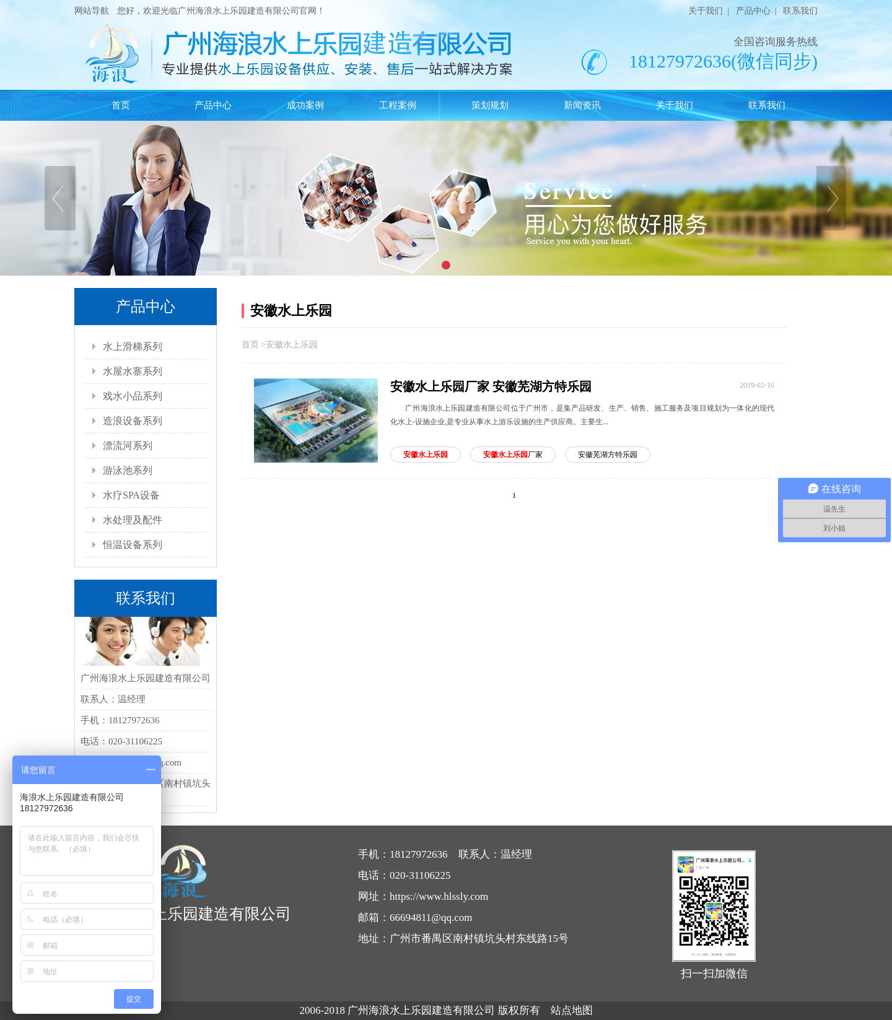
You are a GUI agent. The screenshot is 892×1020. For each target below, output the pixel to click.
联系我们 (800, 10)
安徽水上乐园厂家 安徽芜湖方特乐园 (491, 386)
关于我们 (705, 10)
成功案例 (305, 105)
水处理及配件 (132, 520)
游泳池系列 (127, 470)
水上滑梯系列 (132, 346)
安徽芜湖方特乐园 (607, 454)
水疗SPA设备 (131, 495)
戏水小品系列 (132, 396)
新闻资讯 (582, 105)
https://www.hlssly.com (439, 896)
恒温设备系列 (132, 544)
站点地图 (572, 1010)
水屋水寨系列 (132, 371)
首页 (121, 105)
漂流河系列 (127, 445)
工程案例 (397, 105)
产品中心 (753, 10)
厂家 (513, 454)
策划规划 (490, 105)
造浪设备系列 (132, 421)
